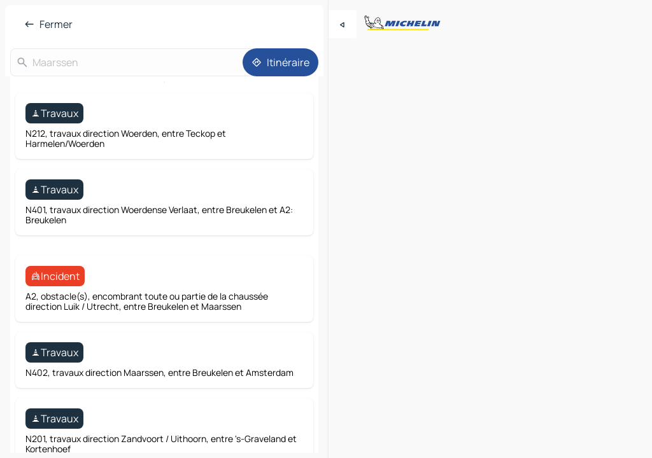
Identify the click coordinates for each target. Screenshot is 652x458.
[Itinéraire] (280, 62)
